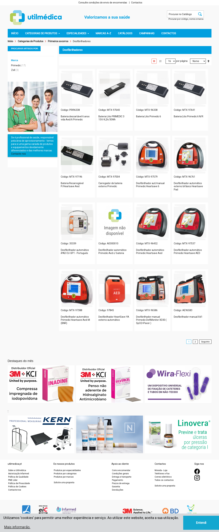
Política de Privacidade (19, 483)
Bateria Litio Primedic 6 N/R (188, 116)
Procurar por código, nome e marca (185, 19)
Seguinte (205, 341)
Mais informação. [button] (17, 527)
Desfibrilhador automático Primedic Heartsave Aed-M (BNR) (75, 320)
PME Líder (12, 480)
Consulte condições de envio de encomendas (102, 2)
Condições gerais (120, 473)
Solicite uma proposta (64, 482)
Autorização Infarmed (18, 473)
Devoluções (117, 490)
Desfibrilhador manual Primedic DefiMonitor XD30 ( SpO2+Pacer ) (151, 320)
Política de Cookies (17, 486)
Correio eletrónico (163, 477)
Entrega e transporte (121, 477)
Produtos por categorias (65, 473)
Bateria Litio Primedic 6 (148, 116)
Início (10, 41)
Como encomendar (121, 470)
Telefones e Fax (162, 473)
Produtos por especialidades (67, 470)
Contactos (136, 2)
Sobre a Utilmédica (17, 470)
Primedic (16, 65)
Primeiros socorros (58, 41)
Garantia (116, 486)
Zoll (13, 70)
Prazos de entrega (120, 483)
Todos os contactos (164, 480)
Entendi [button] (201, 522)
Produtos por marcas (64, 477)
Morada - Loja (161, 470)
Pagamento (117, 480)
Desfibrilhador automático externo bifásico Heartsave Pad (188, 186)
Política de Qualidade (18, 477)
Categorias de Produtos (30, 41)
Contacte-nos (18, 153)
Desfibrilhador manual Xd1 (188, 316)
